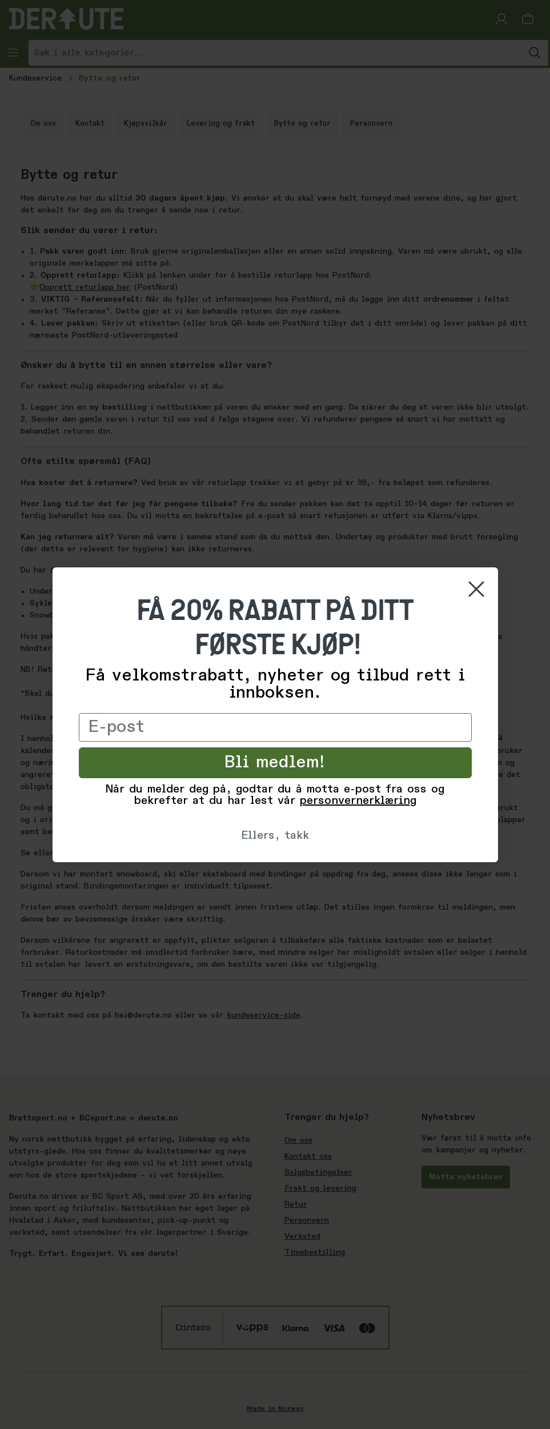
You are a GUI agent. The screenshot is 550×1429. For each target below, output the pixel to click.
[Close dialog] (476, 589)
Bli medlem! (275, 762)
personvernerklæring (358, 801)
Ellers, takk (275, 836)
